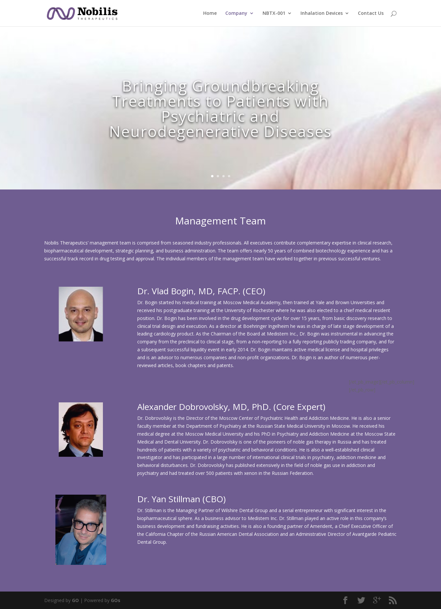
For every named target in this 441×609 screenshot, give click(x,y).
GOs (115, 600)
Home (210, 13)
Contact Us (371, 13)
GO (75, 600)
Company (236, 13)
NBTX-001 (274, 13)
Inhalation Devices (321, 13)
